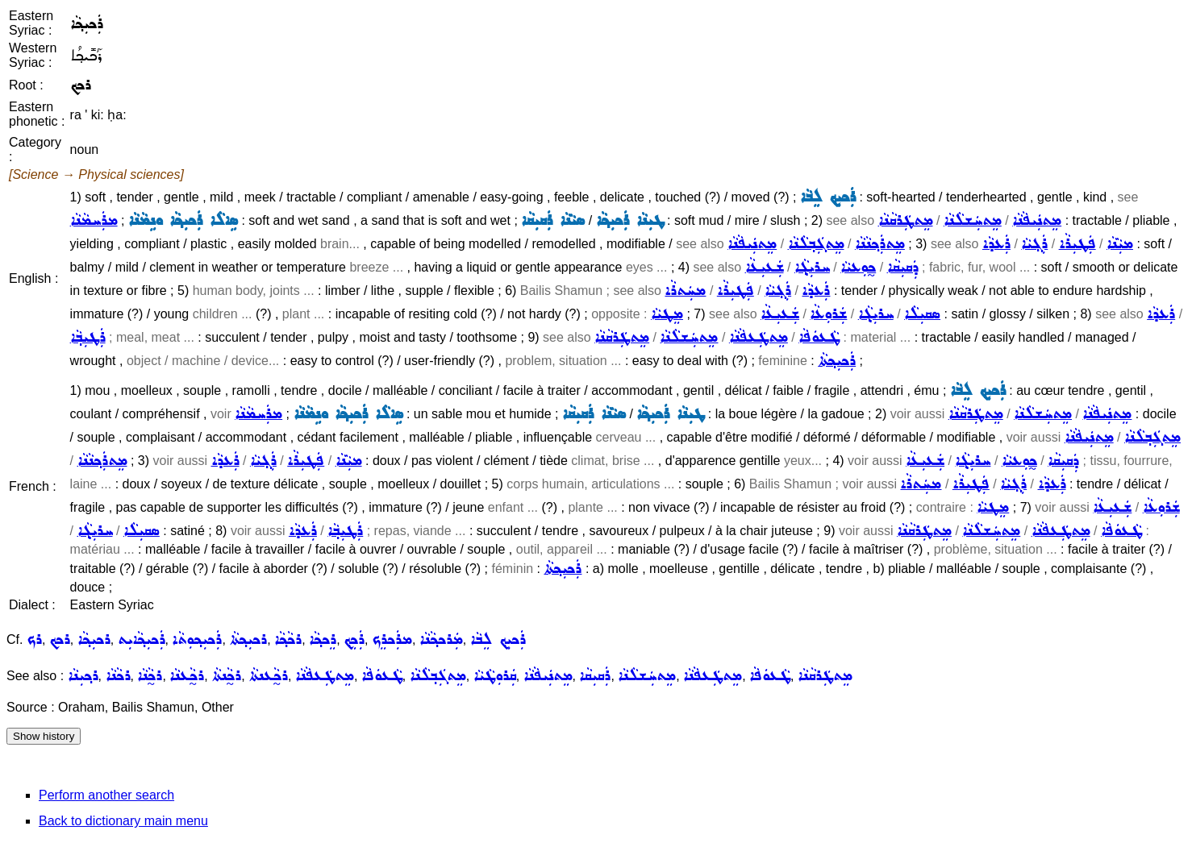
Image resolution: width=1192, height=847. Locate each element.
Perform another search (106, 795)
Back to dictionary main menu (123, 821)
